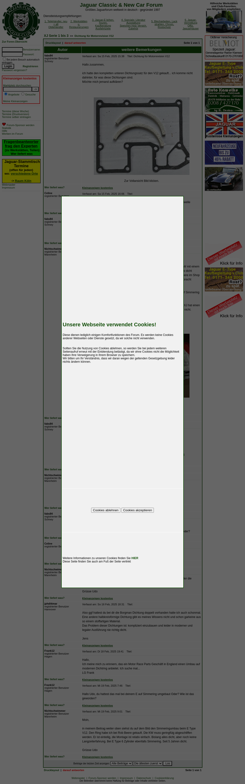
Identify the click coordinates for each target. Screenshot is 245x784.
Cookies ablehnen (106, 510)
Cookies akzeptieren (137, 510)
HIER (134, 558)
